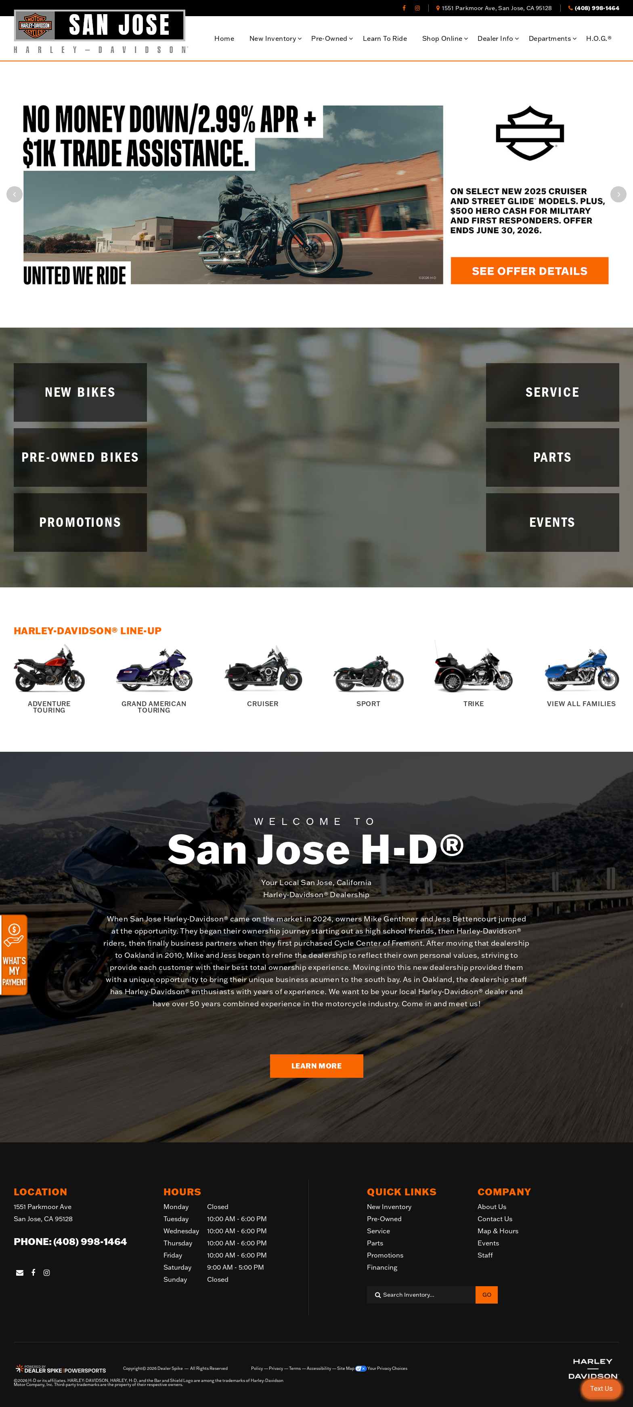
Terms (295, 1369)
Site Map (345, 1369)
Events (488, 1243)
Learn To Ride (385, 38)
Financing (382, 1267)
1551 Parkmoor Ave (43, 1214)
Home (224, 38)
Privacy (276, 1369)
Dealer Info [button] (495, 38)
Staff (485, 1255)
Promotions (385, 1255)
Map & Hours (498, 1231)
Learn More (316, 1065)
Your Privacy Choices (381, 1368)
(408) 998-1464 (90, 1241)
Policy (257, 1369)
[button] (14, 194)
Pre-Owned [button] (329, 38)
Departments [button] (550, 38)
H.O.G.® (599, 38)
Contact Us (495, 1219)
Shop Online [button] (442, 38)
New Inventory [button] (272, 38)
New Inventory (389, 1207)
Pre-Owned (384, 1219)
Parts (375, 1243)
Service (378, 1231)
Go (486, 1294)
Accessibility (319, 1369)
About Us (492, 1207)
